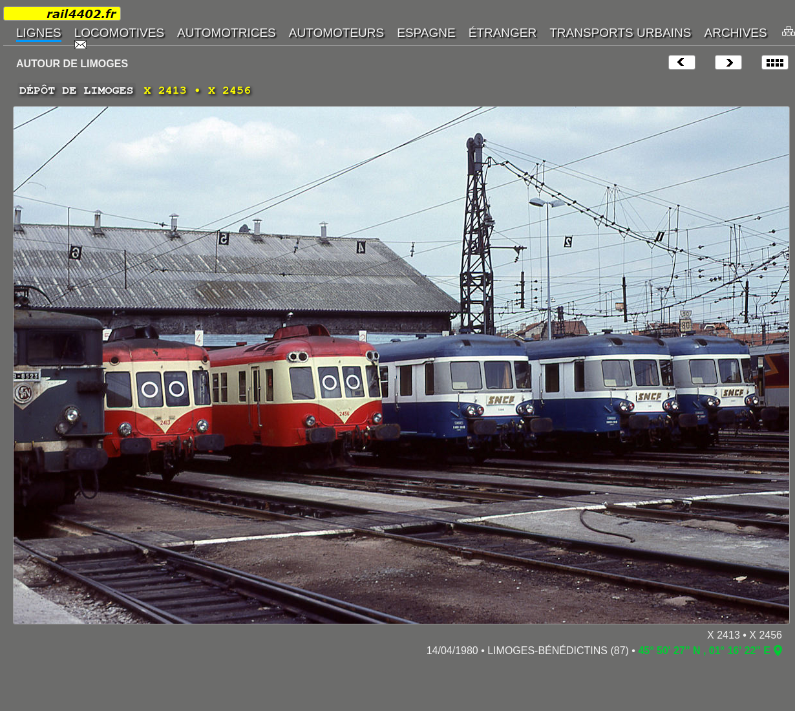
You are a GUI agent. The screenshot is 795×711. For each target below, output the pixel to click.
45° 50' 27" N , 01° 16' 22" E (704, 650)
